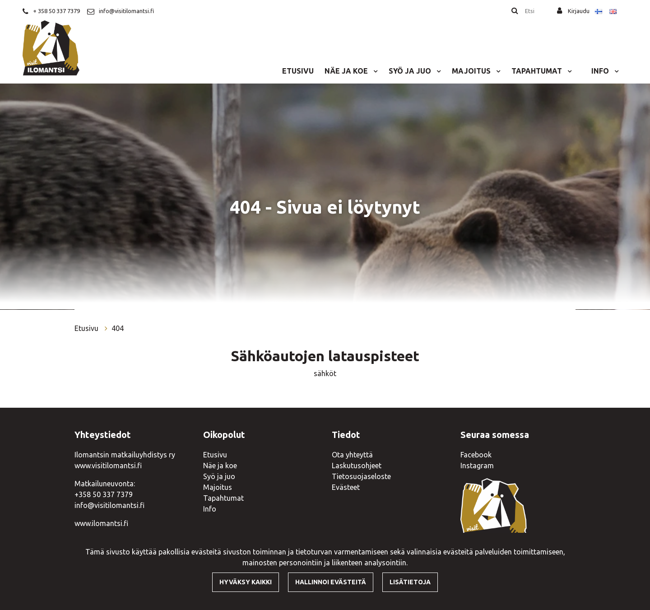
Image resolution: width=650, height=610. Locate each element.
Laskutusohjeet (356, 465)
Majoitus (472, 71)
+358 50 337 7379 (103, 494)
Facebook (476, 455)
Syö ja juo (411, 71)
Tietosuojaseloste (361, 476)
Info (601, 71)
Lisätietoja (410, 582)
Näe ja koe (347, 71)
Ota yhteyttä (352, 455)
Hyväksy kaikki (245, 582)
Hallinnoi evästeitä (330, 582)
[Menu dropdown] (374, 71)
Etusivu (298, 71)
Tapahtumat (537, 71)
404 (117, 328)
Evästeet (346, 487)
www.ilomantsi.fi (101, 523)
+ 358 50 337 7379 (56, 11)
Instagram (477, 465)
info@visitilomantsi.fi (126, 11)
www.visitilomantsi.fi (108, 465)
